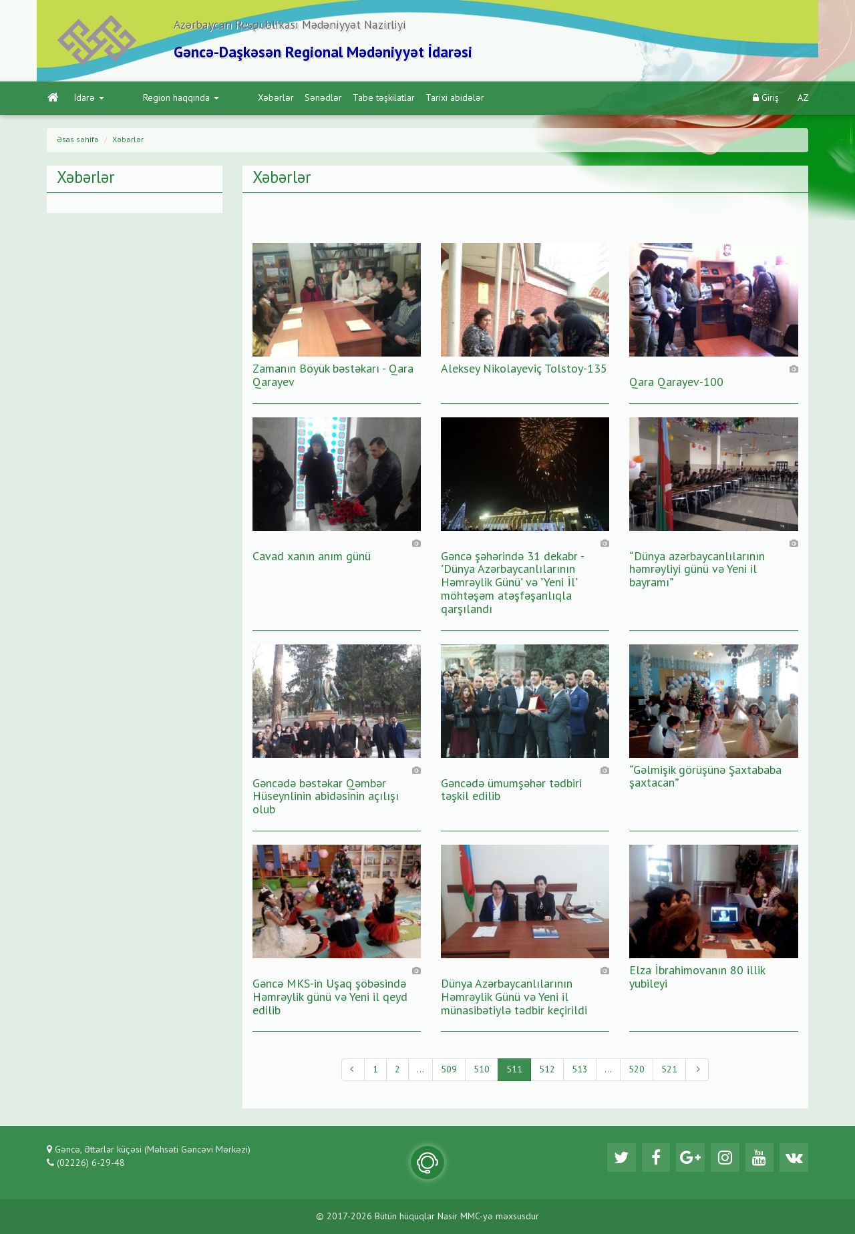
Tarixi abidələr (398, 101)
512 (547, 1073)
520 (637, 1073)
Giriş (766, 100)
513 (580, 1073)
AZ (803, 101)
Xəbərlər (219, 101)
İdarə (88, 101)
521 (669, 1073)
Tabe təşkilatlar (327, 101)
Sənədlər (266, 101)
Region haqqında (152, 101)
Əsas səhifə (78, 143)
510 (482, 1073)
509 (449, 1073)
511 (514, 1073)
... (420, 1073)
